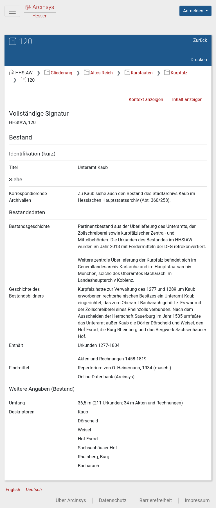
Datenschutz (113, 500)
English (13, 489)
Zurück (200, 40)
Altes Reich (98, 72)
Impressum (197, 500)
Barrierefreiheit (156, 500)
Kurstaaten (139, 72)
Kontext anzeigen (146, 99)
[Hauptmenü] (12, 11)
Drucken (199, 59)
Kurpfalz (175, 72)
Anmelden (193, 10)
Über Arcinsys (71, 500)
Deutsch (34, 489)
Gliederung (58, 72)
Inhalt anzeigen (187, 99)
